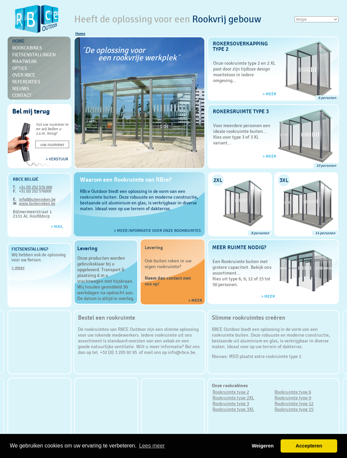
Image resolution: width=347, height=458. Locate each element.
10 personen (326, 165)
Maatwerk (24, 61)
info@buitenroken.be (37, 199)
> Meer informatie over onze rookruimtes (157, 230)
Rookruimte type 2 (230, 392)
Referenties (26, 81)
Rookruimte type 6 (292, 392)
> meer (18, 267)
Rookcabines (27, 48)
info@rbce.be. (182, 352)
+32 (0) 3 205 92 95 (119, 352)
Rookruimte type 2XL (233, 397)
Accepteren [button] (308, 446)
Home (80, 33)
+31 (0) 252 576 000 (35, 187)
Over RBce (23, 75)
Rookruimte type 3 (230, 403)
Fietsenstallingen (34, 54)
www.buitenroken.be (37, 203)
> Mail (57, 226)
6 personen (327, 98)
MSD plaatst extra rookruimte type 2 (265, 356)
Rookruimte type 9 (292, 397)
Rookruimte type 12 (293, 403)
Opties (19, 68)
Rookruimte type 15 (293, 409)
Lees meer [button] (152, 446)
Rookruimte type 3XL (233, 409)
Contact (22, 95)
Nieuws (20, 88)
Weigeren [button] (263, 446)
